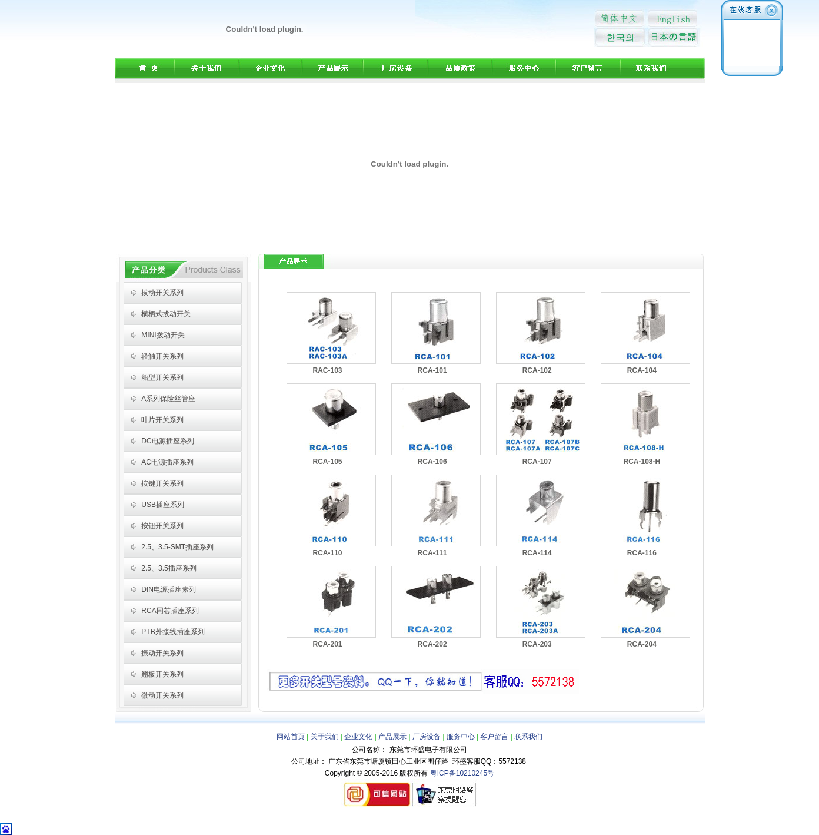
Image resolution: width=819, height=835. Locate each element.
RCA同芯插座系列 (169, 611)
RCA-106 (432, 462)
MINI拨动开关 (162, 335)
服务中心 (461, 737)
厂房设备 (426, 737)
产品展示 (393, 737)
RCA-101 (432, 370)
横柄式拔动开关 (166, 314)
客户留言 (494, 737)
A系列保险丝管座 (168, 399)
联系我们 (528, 737)
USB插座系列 (162, 505)
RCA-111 (432, 553)
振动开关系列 (162, 653)
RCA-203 (537, 644)
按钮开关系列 (162, 526)
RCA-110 (327, 553)
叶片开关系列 (162, 420)
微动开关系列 (162, 695)
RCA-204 (642, 644)
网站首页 (291, 737)
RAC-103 (327, 370)
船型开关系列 (162, 377)
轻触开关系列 (162, 356)
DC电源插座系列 (167, 441)
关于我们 (325, 737)
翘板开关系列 (162, 674)
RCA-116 (642, 553)
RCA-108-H (641, 462)
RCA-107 (537, 462)
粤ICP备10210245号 (462, 773)
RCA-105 (327, 462)
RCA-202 (432, 644)
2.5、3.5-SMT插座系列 (177, 547)
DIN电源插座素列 (168, 589)
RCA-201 (327, 644)
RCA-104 (642, 370)
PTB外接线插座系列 (172, 632)
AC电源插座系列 (167, 462)
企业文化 (358, 737)
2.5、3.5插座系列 (168, 568)
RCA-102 (537, 370)
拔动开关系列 (162, 293)
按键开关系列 (162, 483)
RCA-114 (537, 553)
